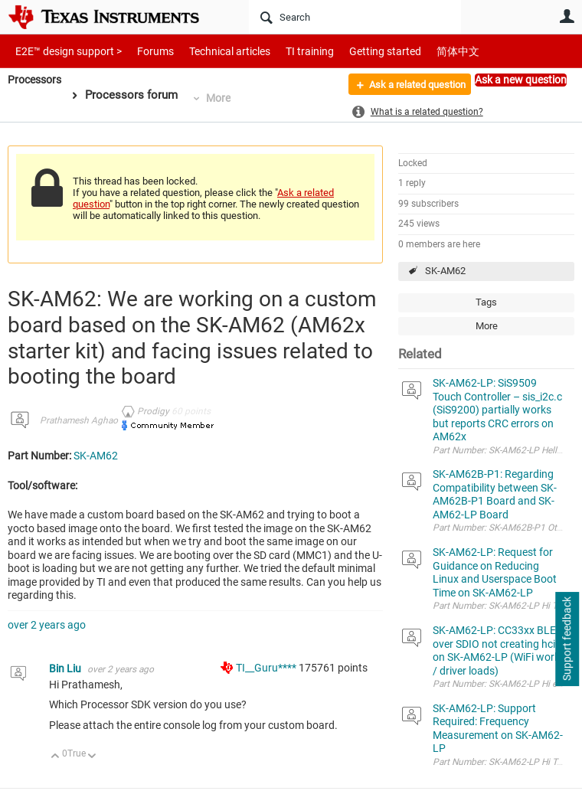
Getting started (358, 51)
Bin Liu (66, 668)
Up (55, 756)
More (223, 98)
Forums (143, 51)
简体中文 (426, 51)
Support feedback (567, 639)
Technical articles (213, 51)
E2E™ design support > (63, 51)
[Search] (355, 17)
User (566, 16)
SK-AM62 (445, 270)
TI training (289, 51)
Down (92, 756)
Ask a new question (521, 80)
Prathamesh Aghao (79, 420)
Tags (486, 302)
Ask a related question (408, 86)
